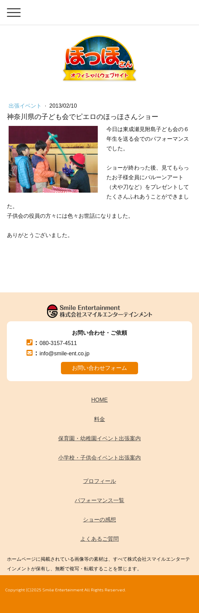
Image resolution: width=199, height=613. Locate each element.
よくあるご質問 (99, 539)
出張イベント (26, 106)
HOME (99, 400)
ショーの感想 (99, 520)
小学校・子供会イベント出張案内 (99, 458)
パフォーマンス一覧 (99, 500)
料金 (99, 419)
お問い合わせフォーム (99, 368)
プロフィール (99, 481)
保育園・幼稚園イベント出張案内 (99, 438)
